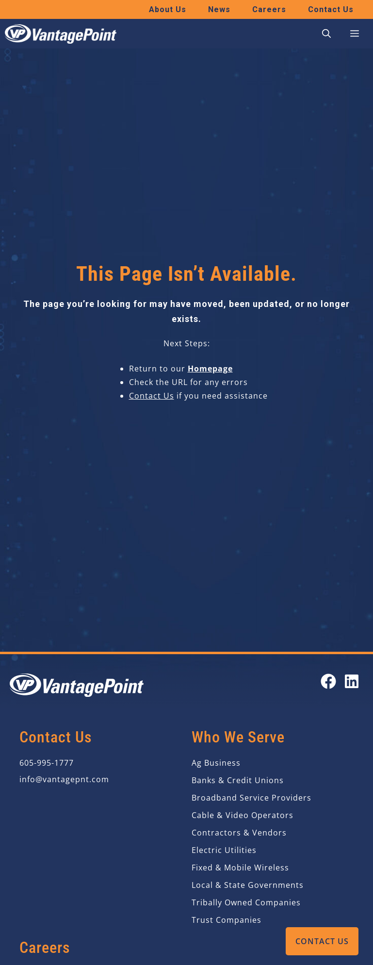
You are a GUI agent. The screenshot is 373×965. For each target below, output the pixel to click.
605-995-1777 (46, 762)
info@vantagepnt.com (64, 779)
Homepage (210, 368)
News (219, 9)
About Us (167, 9)
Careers (269, 9)
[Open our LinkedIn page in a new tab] (351, 681)
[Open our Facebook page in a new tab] (328, 681)
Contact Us (322, 941)
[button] (326, 33)
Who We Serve (238, 737)
